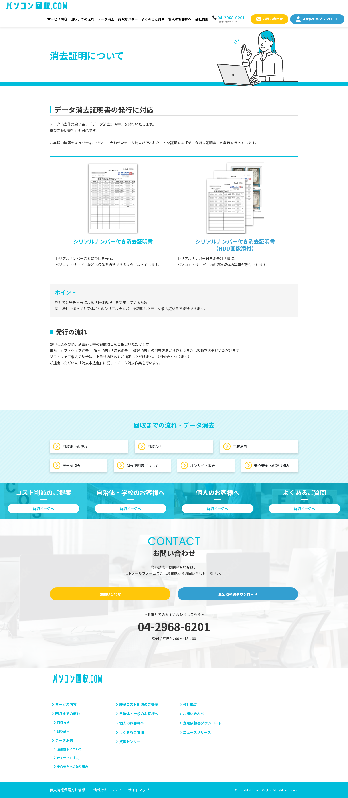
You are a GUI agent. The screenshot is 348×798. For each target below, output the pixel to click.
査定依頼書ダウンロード (320, 18)
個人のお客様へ (180, 19)
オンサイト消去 (198, 465)
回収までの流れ (82, 19)
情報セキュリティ (107, 789)
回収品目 (235, 446)
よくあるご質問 (153, 19)
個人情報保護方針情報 (67, 789)
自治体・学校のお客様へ (138, 713)
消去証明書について (137, 465)
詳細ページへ (43, 508)
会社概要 (201, 19)
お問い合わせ (273, 18)
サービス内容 (57, 19)
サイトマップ (138, 789)
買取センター (128, 19)
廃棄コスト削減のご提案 (138, 704)
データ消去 (106, 19)
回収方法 (150, 446)
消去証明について (69, 749)
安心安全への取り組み (267, 465)
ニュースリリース (197, 732)
